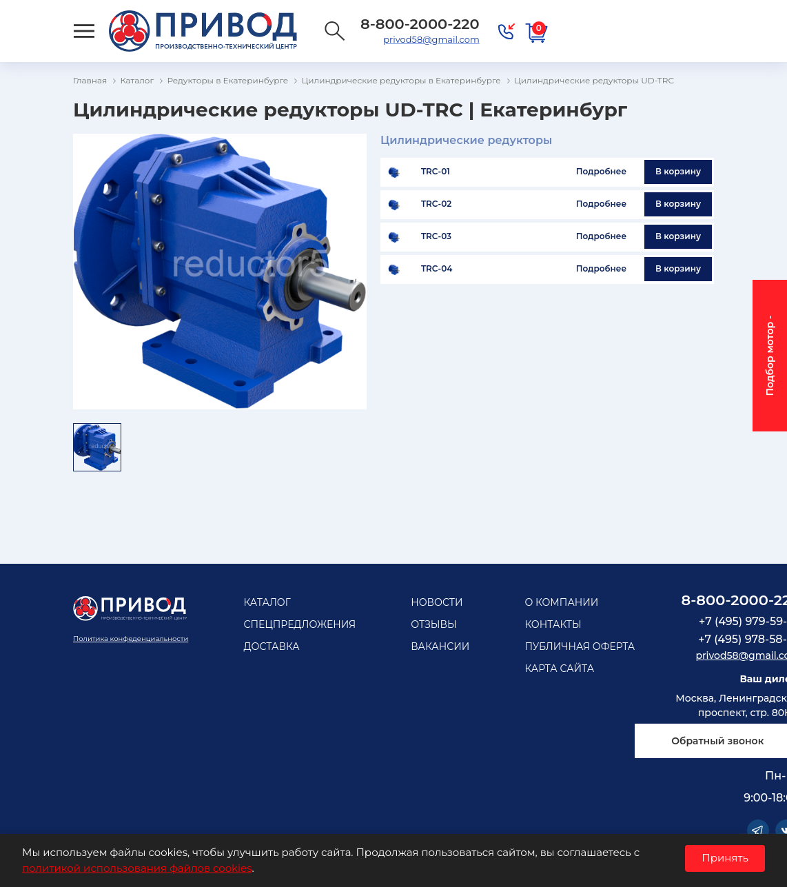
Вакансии (440, 646)
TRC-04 (437, 269)
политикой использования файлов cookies (137, 868)
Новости (436, 602)
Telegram (758, 830)
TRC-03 (436, 236)
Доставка (271, 646)
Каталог (266, 602)
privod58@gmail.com (431, 39)
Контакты (552, 624)
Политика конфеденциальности (130, 638)
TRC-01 (435, 171)
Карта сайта (559, 668)
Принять (725, 857)
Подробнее (601, 171)
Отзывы (434, 624)
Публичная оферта (579, 646)
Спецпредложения (299, 624)
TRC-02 (436, 204)
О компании (561, 602)
